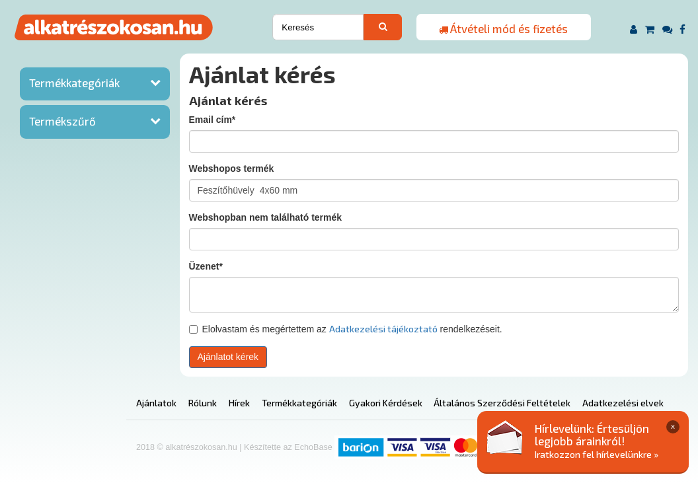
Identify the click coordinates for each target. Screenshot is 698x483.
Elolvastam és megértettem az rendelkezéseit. (345, 328)
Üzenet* (206, 266)
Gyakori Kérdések (385, 402)
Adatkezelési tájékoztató (383, 328)
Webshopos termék (231, 168)
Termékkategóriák (74, 82)
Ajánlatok (156, 402)
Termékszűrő (62, 121)
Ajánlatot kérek (228, 357)
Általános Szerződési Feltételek (502, 402)
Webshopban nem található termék (265, 217)
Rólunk (202, 402)
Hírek (239, 402)
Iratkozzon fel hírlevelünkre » (596, 454)
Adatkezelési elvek (623, 402)
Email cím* (212, 119)
